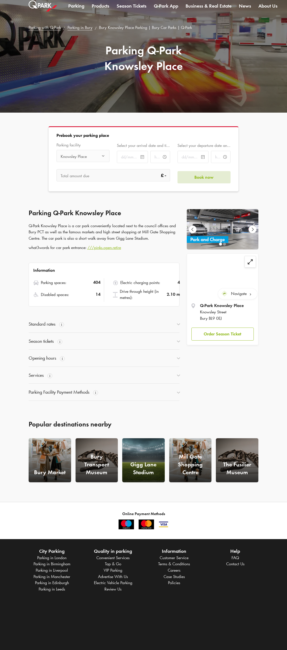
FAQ (235, 557)
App (166, 11)
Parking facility (68, 145)
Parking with (45, 27)
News (245, 11)
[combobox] (83, 156)
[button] (222, 332)
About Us (267, 11)
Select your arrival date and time (143, 145)
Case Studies (174, 576)
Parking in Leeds (52, 589)
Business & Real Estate (209, 11)
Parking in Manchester (51, 576)
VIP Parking (113, 570)
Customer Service (174, 557)
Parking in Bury (79, 27)
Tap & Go (113, 564)
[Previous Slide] (193, 229)
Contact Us (235, 564)
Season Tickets (131, 11)
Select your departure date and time (204, 145)
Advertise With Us (113, 576)
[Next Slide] (252, 229)
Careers (174, 570)
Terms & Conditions (174, 564)
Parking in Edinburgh (52, 582)
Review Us (112, 589)
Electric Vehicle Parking (113, 582)
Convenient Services (113, 557)
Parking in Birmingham (51, 564)
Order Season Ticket (222, 332)
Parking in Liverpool (52, 570)
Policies (174, 582)
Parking (76, 11)
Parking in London (51, 557)
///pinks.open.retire (104, 247)
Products (100, 11)
